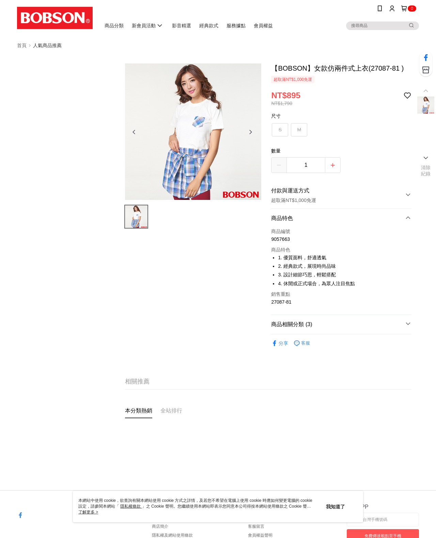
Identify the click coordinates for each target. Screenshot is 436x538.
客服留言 (256, 526)
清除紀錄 (426, 170)
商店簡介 (160, 526)
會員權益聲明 (260, 535)
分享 (279, 343)
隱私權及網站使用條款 (172, 535)
